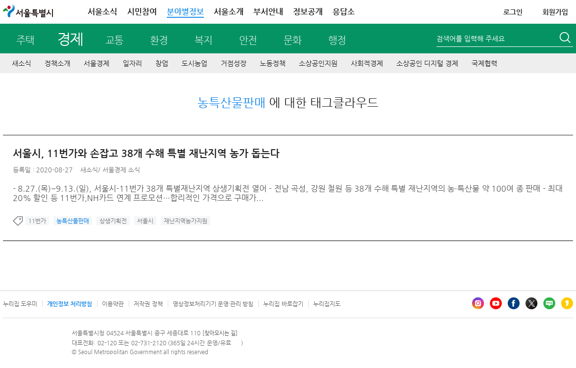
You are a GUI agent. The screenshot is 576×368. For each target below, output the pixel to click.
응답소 (344, 11)
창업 (161, 63)
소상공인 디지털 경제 (427, 63)
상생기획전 (113, 220)
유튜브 (496, 303)
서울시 (145, 220)
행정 (337, 40)
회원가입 (555, 12)
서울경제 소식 (121, 169)
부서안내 (268, 11)
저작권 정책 (148, 303)
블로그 (549, 303)
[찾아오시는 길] (220, 333)
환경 (159, 40)
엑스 (531, 303)
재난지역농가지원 (185, 220)
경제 (70, 38)
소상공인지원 (318, 63)
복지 (203, 40)
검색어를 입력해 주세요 (470, 38)
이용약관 (113, 303)
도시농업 (194, 63)
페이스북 (514, 303)
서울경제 (96, 63)
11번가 (37, 220)
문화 (292, 40)
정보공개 (308, 11)
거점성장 (233, 63)
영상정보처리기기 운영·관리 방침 (213, 303)
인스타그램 (478, 303)
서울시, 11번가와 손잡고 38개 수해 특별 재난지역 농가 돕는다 (146, 153)
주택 (25, 40)
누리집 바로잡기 (283, 303)
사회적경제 (367, 63)
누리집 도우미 (20, 303)
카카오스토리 (567, 303)
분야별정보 (185, 11)
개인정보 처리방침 (69, 303)
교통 (114, 40)
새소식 (21, 63)
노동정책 (273, 63)
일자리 (132, 63)
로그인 (513, 12)
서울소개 (228, 11)
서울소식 (102, 11)
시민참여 (142, 11)
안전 (248, 40)
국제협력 (484, 63)
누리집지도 (326, 303)
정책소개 (57, 63)
